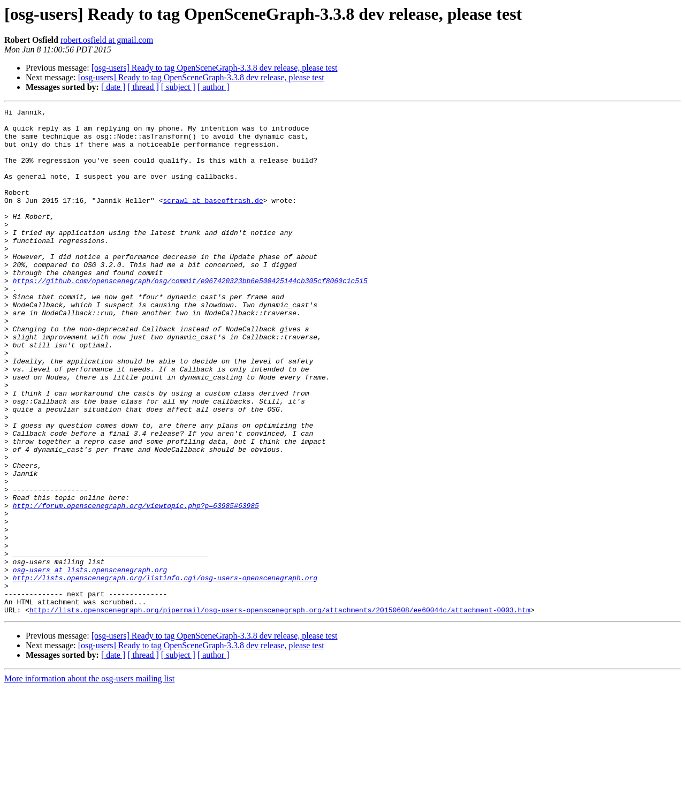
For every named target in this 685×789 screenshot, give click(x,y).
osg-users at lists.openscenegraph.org (90, 662)
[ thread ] (143, 87)
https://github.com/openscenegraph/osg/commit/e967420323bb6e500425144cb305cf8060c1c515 (190, 316)
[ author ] (213, 87)
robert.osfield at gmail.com (106, 39)
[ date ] (113, 87)
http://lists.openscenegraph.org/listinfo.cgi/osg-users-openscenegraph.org (165, 672)
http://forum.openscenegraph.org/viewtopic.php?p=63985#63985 (136, 585)
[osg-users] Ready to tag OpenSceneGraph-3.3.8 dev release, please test (215, 67)
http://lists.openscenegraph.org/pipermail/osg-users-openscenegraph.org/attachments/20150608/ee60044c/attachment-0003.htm (279, 711)
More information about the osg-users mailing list (89, 779)
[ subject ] (178, 87)
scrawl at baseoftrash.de (213, 219)
